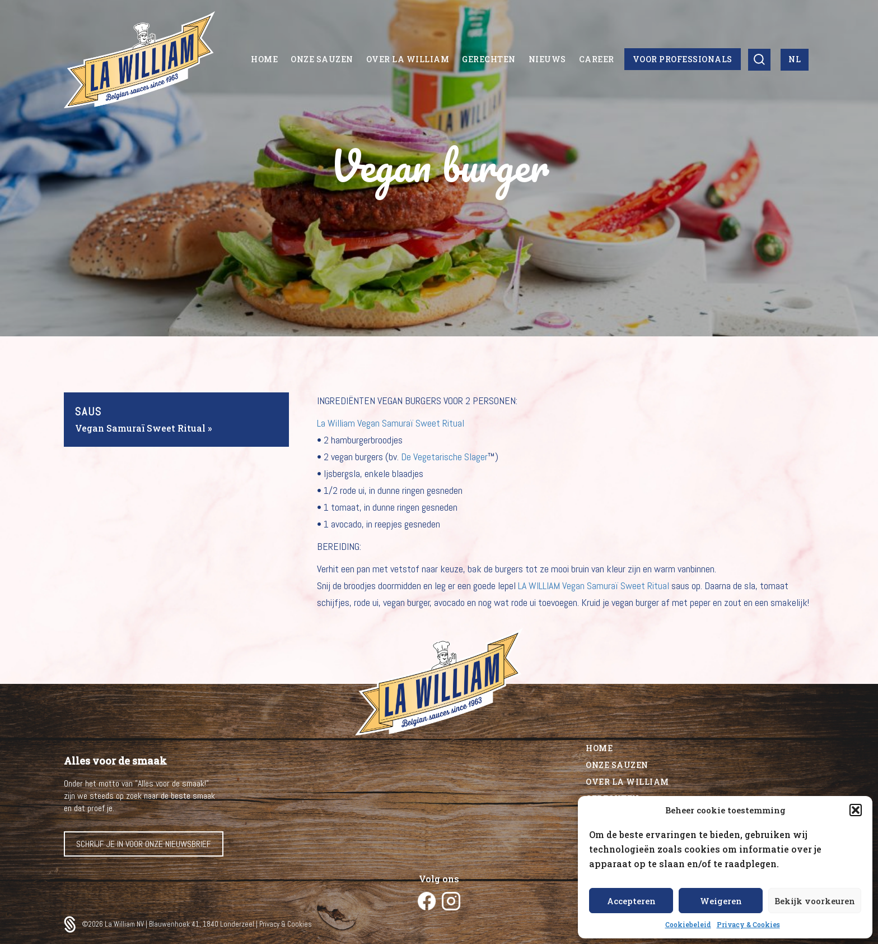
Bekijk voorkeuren (814, 900)
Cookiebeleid (688, 924)
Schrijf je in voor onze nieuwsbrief (143, 844)
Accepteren (631, 900)
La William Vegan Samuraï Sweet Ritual (390, 423)
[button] (855, 810)
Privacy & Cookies (748, 924)
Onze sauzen (617, 765)
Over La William (627, 781)
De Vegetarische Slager (444, 456)
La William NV (125, 924)
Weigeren (721, 900)
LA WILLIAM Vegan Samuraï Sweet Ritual (593, 585)
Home (599, 748)
